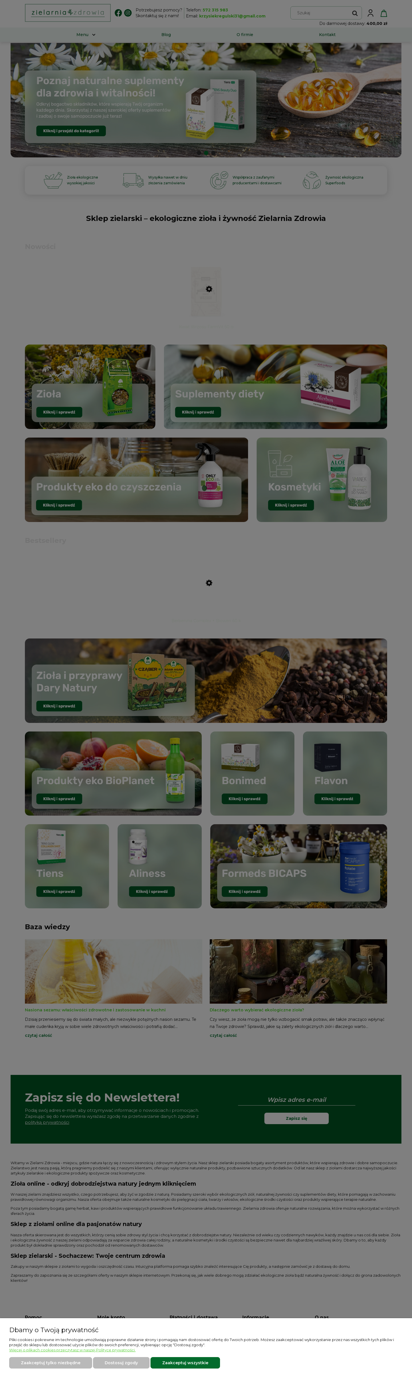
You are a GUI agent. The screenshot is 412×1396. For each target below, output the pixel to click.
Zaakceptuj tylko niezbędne (50, 1362)
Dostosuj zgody (121, 1362)
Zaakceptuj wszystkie (185, 1362)
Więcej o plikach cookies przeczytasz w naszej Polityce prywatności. (72, 1350)
